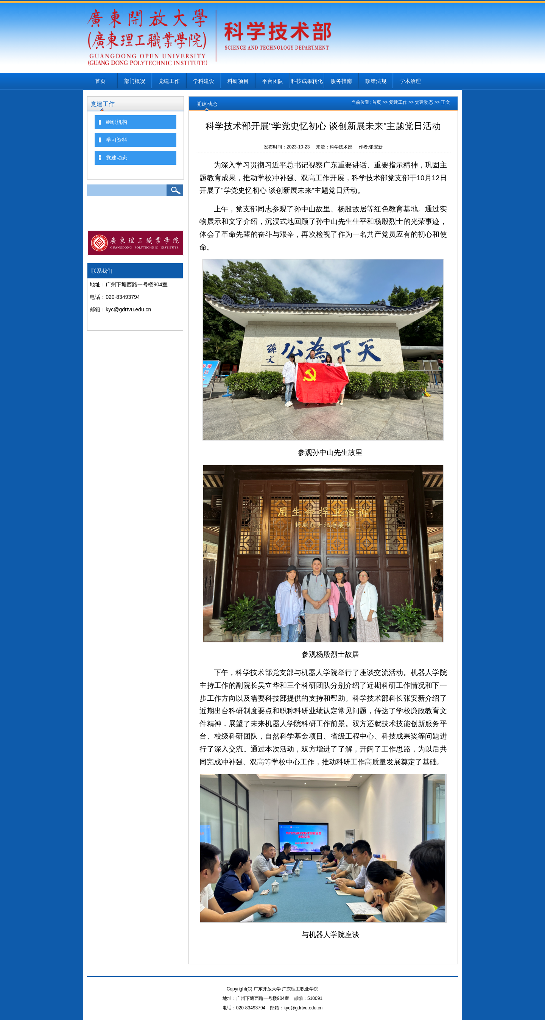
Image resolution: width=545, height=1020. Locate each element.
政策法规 (375, 81)
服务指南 (341, 81)
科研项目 (238, 81)
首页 (100, 81)
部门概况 (134, 81)
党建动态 (116, 158)
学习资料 (116, 140)
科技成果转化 (307, 81)
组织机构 (116, 122)
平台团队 (272, 81)
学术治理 (410, 81)
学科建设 (203, 81)
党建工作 (169, 81)
